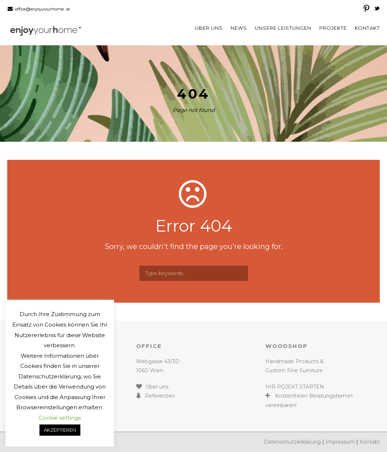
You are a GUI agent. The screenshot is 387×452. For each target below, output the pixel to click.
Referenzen (160, 396)
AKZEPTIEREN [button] (60, 430)
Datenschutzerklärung (292, 442)
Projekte (333, 28)
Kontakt (367, 28)
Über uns (209, 28)
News (239, 28)
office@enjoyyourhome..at (42, 9)
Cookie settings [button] (60, 417)
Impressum (340, 442)
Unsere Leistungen (283, 28)
